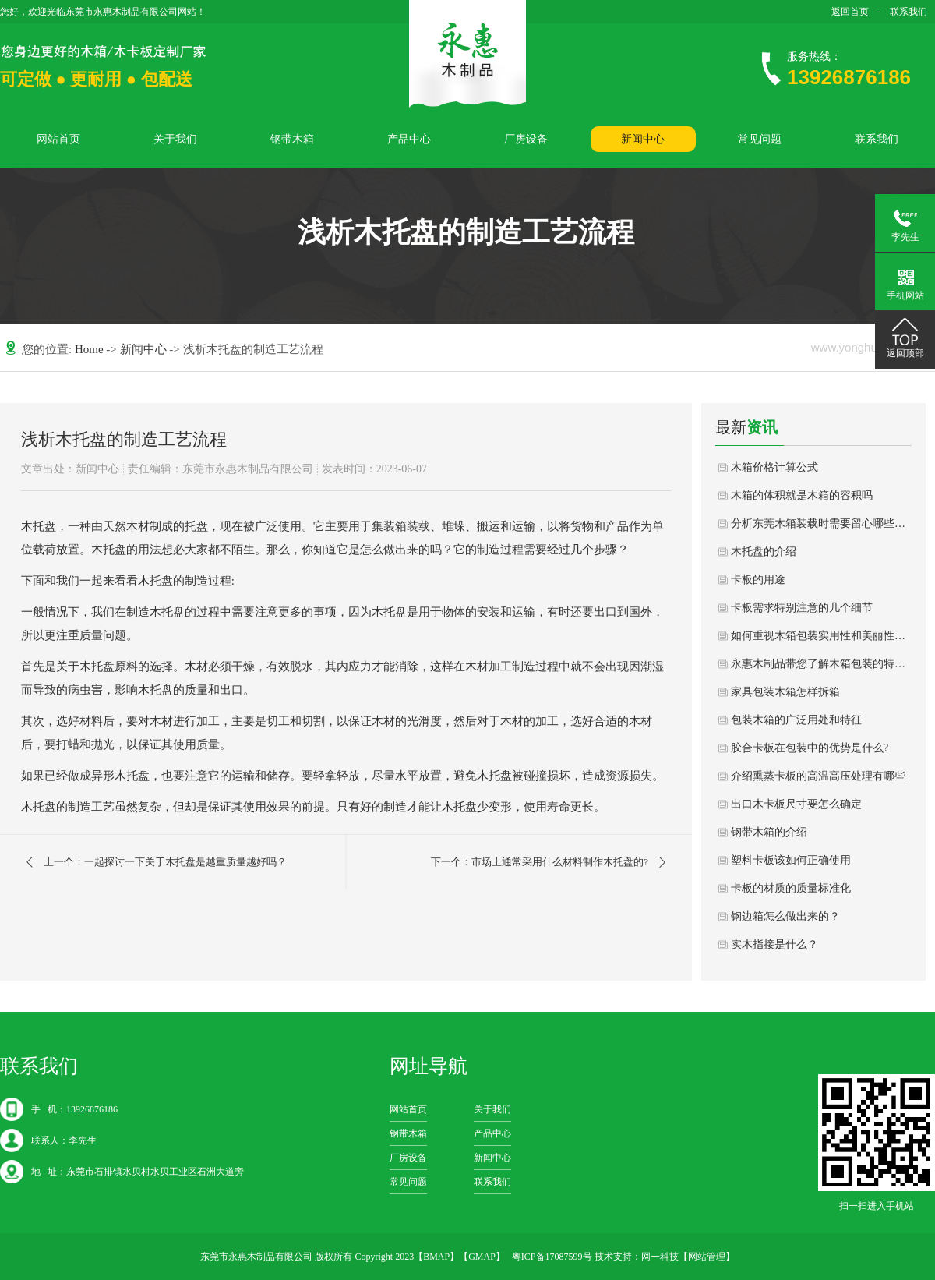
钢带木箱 (292, 139)
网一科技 (660, 1256)
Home (90, 349)
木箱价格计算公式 (774, 467)
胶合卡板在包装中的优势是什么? (809, 748)
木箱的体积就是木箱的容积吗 (802, 495)
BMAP (436, 1256)
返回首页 (850, 11)
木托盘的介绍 (763, 551)
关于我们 (175, 139)
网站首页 (58, 139)
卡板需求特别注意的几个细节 (802, 607)
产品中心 (409, 139)
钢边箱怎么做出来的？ (785, 916)
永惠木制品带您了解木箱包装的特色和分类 (821, 664)
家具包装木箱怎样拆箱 (785, 692)
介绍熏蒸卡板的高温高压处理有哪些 (818, 776)
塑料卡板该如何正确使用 (791, 860)
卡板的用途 (758, 579)
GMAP (482, 1256)
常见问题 (760, 139)
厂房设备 (526, 139)
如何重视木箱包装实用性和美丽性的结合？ (821, 636)
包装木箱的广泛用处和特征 (796, 720)
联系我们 (908, 11)
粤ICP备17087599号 (552, 1256)
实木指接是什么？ (774, 944)
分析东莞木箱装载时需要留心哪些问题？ (821, 523)
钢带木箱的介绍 (769, 832)
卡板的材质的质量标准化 (791, 888)
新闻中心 (643, 139)
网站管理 (706, 1256)
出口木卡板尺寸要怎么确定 (796, 804)
